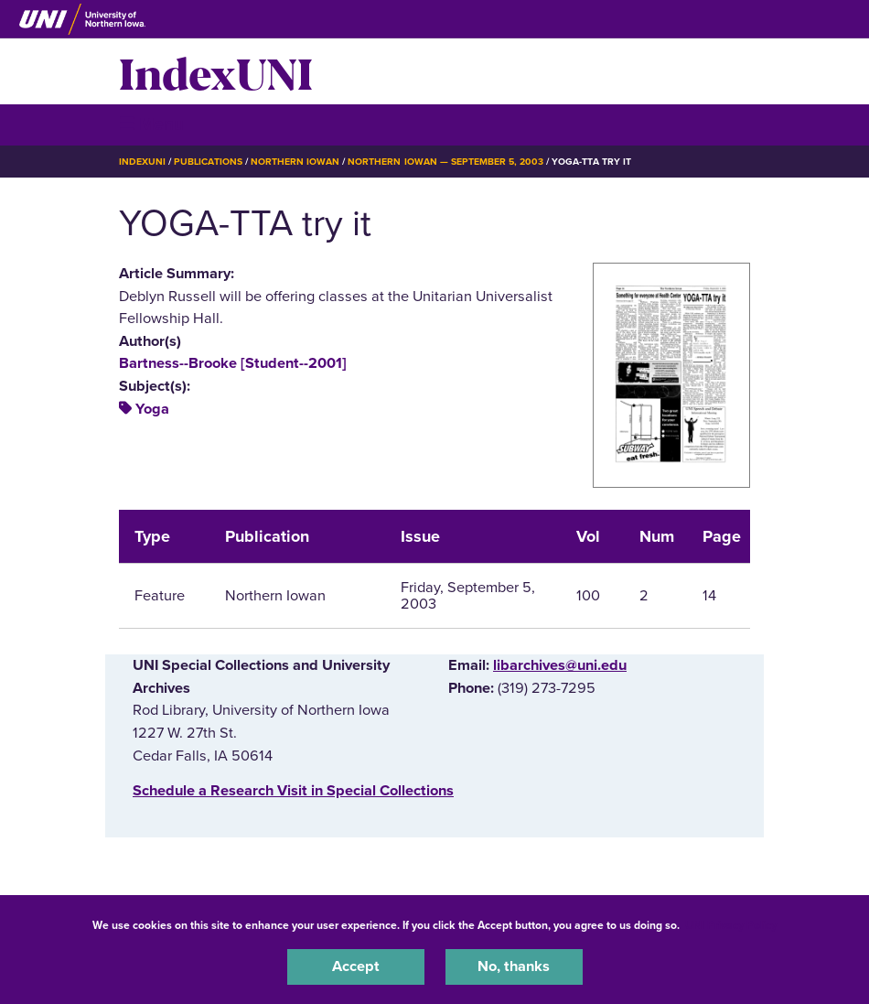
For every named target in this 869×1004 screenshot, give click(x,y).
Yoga (152, 409)
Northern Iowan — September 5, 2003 (445, 161)
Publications (207, 161)
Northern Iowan (295, 161)
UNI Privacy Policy (731, 925)
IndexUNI (216, 71)
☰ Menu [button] (151, 124)
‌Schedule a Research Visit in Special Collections (293, 791)
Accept (356, 966)
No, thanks (513, 966)
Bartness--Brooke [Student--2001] (233, 363)
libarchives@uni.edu (560, 665)
